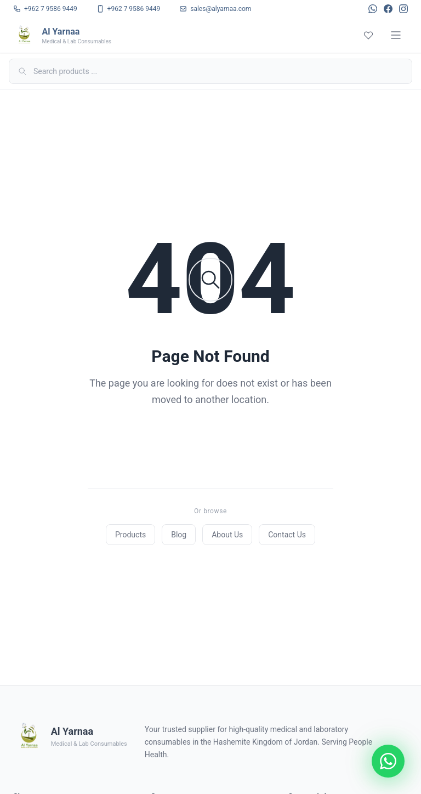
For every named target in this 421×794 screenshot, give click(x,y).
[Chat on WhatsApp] (388, 761)
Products (130, 534)
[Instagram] (403, 8)
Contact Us (287, 534)
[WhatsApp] (372, 8)
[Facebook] (388, 8)
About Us (227, 534)
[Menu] (396, 35)
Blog (178, 534)
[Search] (210, 71)
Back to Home (210, 443)
